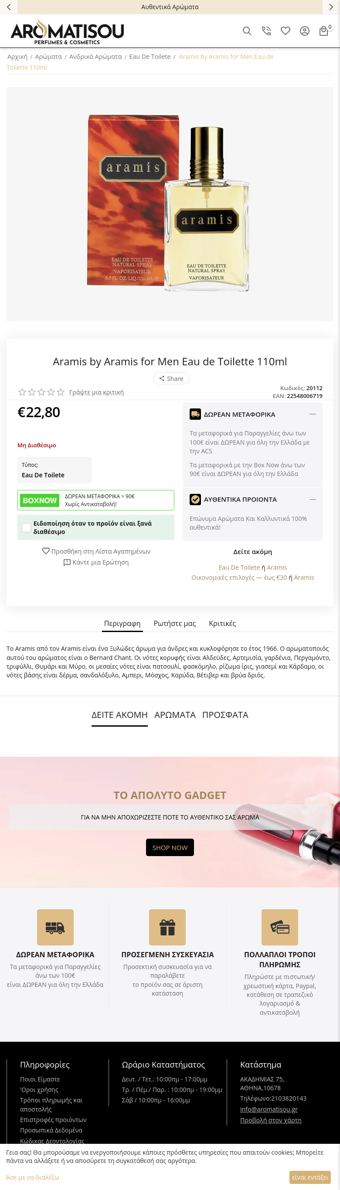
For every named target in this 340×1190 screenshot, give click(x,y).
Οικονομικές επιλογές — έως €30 (240, 577)
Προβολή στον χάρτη (270, 1119)
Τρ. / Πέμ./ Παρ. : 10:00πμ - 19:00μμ (172, 1089)
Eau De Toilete (43, 475)
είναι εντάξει (310, 1177)
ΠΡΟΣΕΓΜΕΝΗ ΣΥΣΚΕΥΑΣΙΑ (168, 954)
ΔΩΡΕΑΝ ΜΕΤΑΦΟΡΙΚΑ (55, 954)
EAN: (279, 396)
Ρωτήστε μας (175, 623)
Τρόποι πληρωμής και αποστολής (51, 1104)
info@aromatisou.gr (268, 1109)
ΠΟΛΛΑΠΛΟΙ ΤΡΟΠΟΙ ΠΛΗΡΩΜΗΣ (280, 959)
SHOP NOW (170, 847)
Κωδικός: (292, 388)
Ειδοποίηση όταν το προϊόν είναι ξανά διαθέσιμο (87, 527)
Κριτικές (222, 623)
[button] (171, 378)
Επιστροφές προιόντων (53, 1119)
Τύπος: (30, 465)
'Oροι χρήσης (39, 1089)
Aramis (277, 567)
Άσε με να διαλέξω (32, 1177)
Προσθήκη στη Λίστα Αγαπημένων (96, 551)
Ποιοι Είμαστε (40, 1078)
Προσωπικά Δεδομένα (51, 1130)
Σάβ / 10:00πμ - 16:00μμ (156, 1100)
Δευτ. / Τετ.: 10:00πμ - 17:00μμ (164, 1078)
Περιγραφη (123, 623)
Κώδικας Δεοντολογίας (52, 1140)
